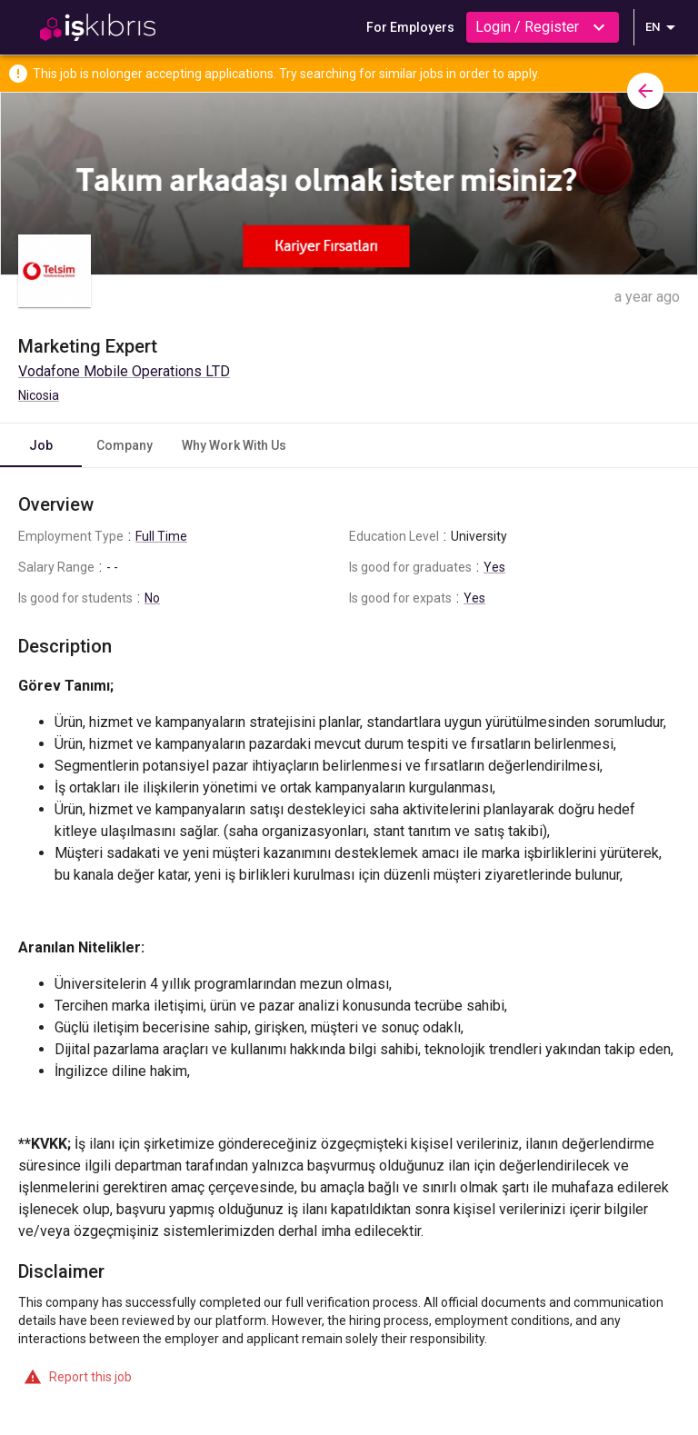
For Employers (410, 27)
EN (663, 27)
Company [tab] (124, 445)
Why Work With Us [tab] (234, 445)
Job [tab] (41, 445)
